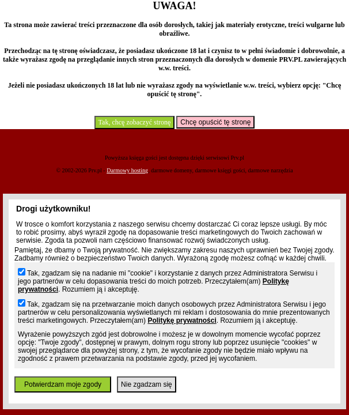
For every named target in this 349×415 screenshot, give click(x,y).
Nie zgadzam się (146, 384)
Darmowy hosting (127, 170)
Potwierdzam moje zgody (62, 384)
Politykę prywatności (181, 320)
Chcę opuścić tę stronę (215, 122)
